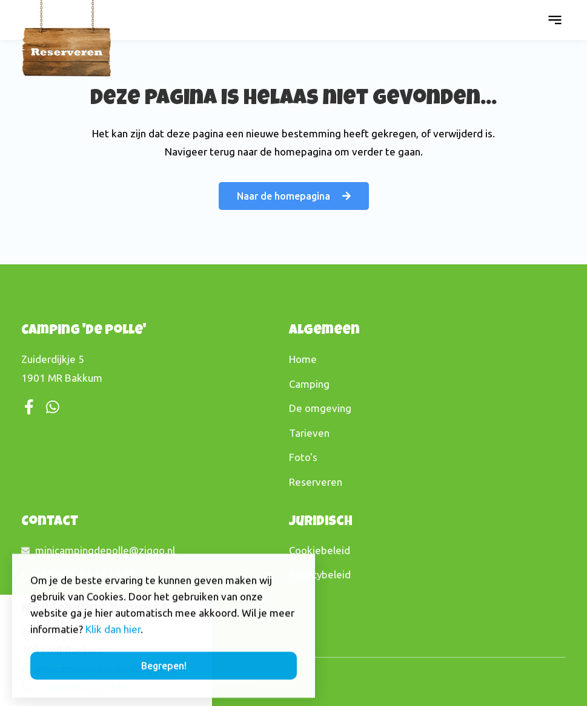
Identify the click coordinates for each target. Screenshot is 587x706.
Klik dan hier (113, 642)
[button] (555, 20)
